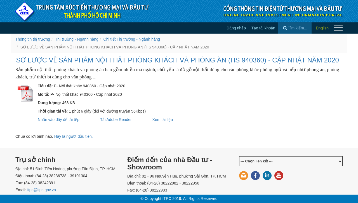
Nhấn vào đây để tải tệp (58, 119)
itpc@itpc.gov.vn (41, 190)
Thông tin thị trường (32, 39)
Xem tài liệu (162, 119)
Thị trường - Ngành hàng (76, 39)
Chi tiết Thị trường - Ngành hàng (131, 39)
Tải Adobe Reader (116, 119)
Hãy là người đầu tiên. (73, 136)
